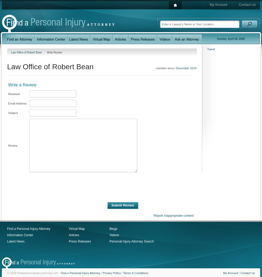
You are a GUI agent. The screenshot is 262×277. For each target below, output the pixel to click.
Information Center (20, 235)
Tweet (211, 49)
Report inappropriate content (174, 215)
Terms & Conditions (135, 273)
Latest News (16, 241)
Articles (74, 235)
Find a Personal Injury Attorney (28, 229)
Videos (114, 235)
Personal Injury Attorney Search (131, 241)
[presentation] (69, 187)
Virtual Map (77, 229)
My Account (218, 5)
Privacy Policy (112, 273)
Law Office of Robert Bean (27, 52)
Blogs (113, 229)
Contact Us (247, 5)
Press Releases (80, 241)
